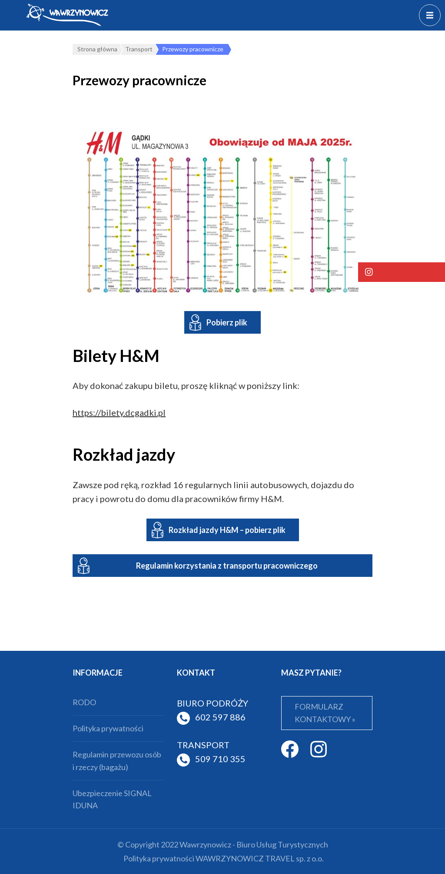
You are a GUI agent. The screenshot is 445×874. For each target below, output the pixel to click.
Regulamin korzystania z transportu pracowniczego (227, 565)
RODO (84, 702)
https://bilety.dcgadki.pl (119, 412)
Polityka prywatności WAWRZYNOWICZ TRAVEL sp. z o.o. (223, 858)
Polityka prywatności (108, 728)
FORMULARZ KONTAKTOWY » (325, 713)
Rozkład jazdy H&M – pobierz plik (227, 530)
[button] (401, 272)
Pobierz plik (226, 322)
